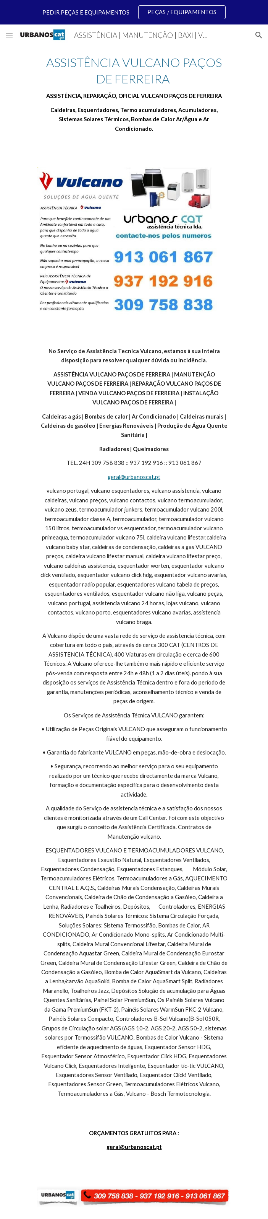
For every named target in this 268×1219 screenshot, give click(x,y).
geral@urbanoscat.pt (134, 477)
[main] (134, 94)
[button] (9, 35)
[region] (134, 12)
